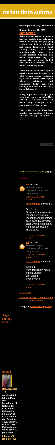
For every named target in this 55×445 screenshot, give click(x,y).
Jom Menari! (27, 33)
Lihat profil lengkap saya (9, 437)
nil (27, 184)
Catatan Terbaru (27, 297)
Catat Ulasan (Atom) (41, 306)
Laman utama (36, 298)
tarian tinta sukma (27, 12)
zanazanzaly (33, 203)
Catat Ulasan (25, 292)
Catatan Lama (45, 297)
